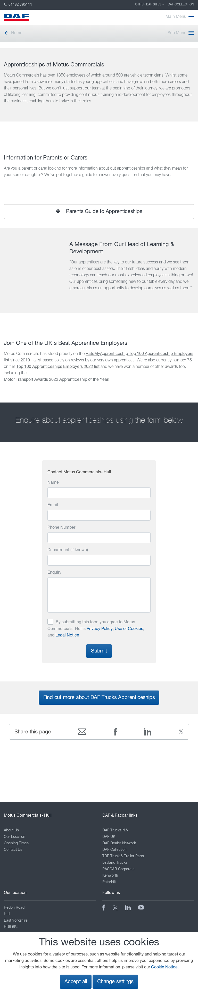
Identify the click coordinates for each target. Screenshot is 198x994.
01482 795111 (18, 4)
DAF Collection (181, 4)
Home (13, 33)
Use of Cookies (129, 629)
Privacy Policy (100, 629)
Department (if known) (67, 550)
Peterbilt (109, 882)
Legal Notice (67, 635)
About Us (11, 830)
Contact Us (13, 850)
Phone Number (61, 528)
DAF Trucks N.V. (115, 830)
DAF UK (108, 837)
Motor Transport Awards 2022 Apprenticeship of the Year (56, 380)
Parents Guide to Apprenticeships (99, 211)
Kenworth (110, 875)
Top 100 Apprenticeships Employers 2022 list (58, 367)
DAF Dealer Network (119, 843)
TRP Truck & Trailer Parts (123, 856)
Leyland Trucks (114, 862)
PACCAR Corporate (118, 869)
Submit (99, 651)
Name (53, 483)
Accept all (75, 981)
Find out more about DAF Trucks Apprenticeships (99, 697)
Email (52, 505)
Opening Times (16, 843)
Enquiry (54, 573)
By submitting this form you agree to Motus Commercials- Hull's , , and (95, 629)
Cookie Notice (164, 967)
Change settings (115, 981)
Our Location (14, 837)
